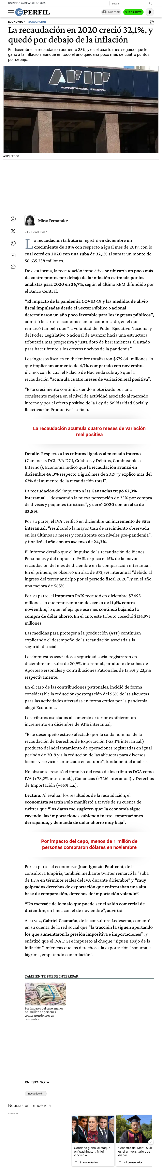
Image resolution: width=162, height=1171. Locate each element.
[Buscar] (130, 3)
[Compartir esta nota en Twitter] (13, 231)
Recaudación (35, 1093)
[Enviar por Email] (13, 255)
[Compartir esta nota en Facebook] (13, 219)
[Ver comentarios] (151, 22)
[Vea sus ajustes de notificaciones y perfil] (150, 12)
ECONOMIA (15, 21)
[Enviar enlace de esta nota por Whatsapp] (13, 243)
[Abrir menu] (11, 12)
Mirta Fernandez (53, 220)
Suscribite (133, 12)
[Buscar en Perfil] (150, 3)
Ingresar (113, 12)
